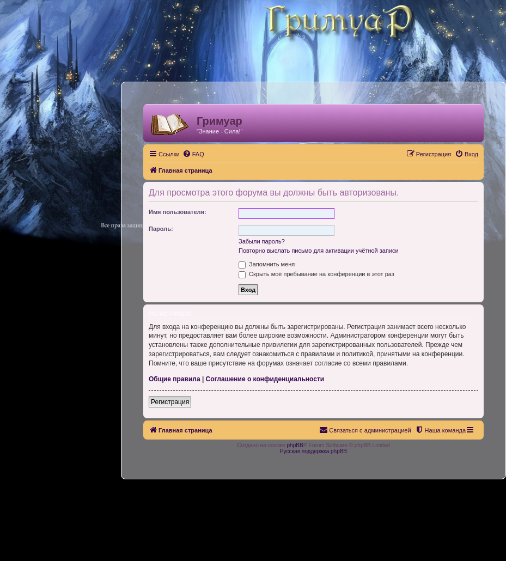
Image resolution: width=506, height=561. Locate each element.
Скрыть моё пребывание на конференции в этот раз (316, 274)
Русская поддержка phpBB (313, 451)
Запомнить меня (267, 264)
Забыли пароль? (262, 241)
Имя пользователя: (177, 212)
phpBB (295, 445)
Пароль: (161, 228)
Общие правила (174, 379)
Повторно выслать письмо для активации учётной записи (319, 250)
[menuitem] (193, 154)
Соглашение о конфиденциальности (265, 379)
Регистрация (170, 402)
